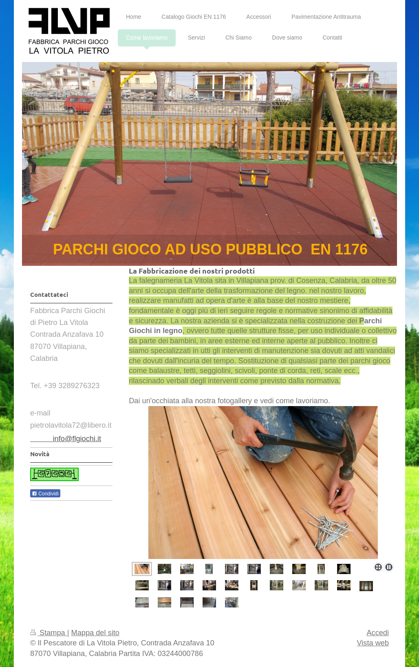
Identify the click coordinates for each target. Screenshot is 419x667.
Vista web (373, 643)
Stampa (48, 633)
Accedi (377, 633)
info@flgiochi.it (65, 439)
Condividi (45, 494)
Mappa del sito (95, 633)
